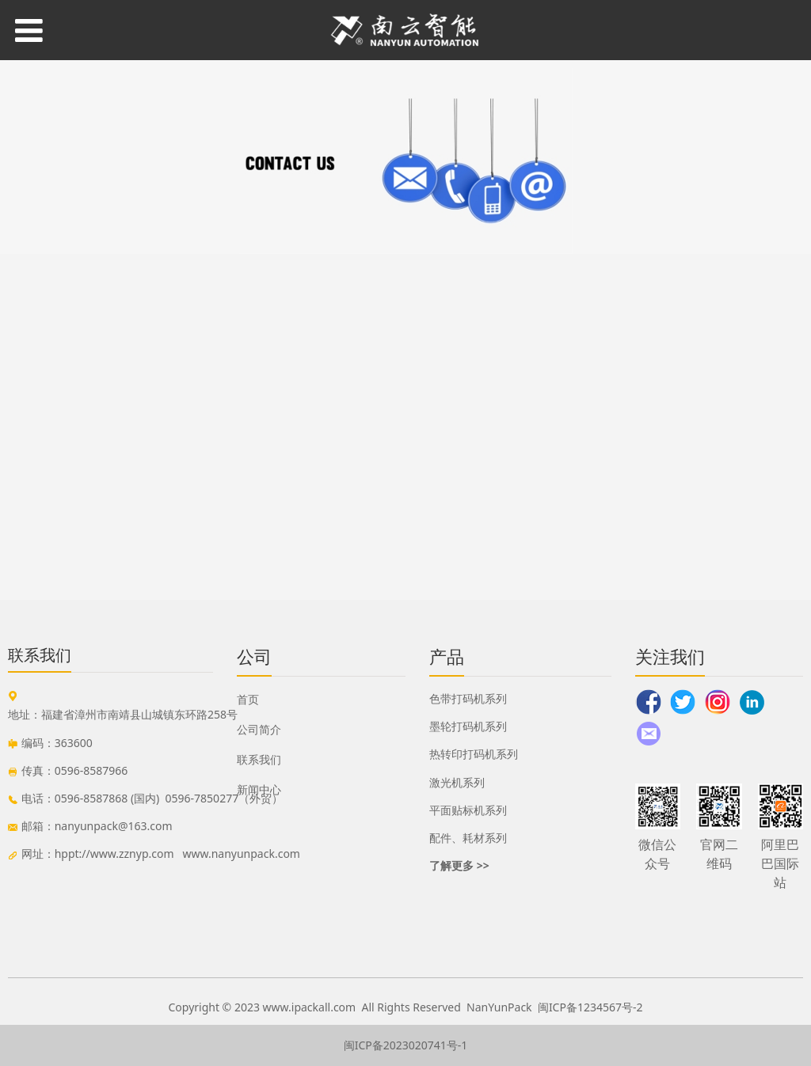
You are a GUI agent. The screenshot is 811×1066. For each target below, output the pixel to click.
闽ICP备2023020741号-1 (406, 1045)
